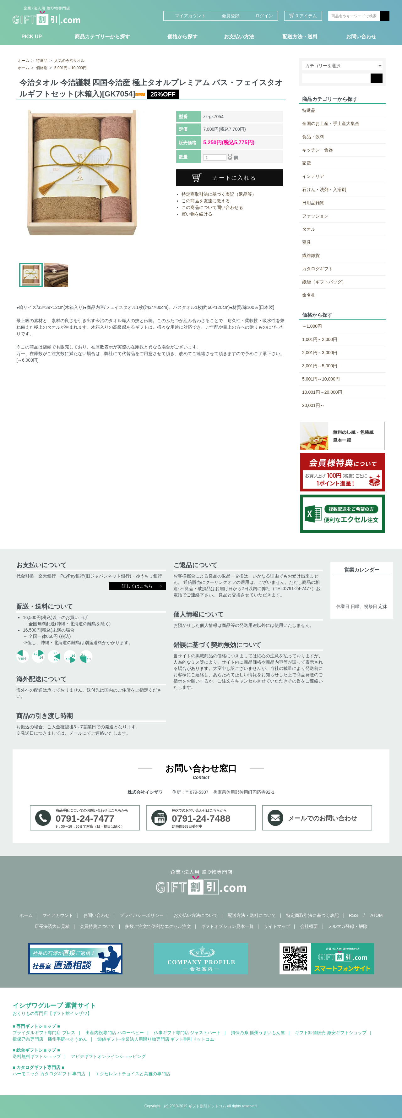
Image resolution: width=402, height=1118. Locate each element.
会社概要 (309, 926)
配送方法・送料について (252, 915)
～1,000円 (312, 326)
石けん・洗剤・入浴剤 (324, 189)
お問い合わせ (361, 36)
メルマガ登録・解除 (347, 926)
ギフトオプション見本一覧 (227, 926)
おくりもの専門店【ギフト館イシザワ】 (52, 1013)
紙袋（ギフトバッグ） (324, 281)
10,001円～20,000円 (322, 392)
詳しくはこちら (137, 586)
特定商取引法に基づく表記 (312, 915)
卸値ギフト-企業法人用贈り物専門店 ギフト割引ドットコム (156, 1039)
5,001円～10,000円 (70, 68)
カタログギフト (317, 268)
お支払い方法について (196, 915)
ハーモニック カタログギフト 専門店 (49, 1073)
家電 (306, 163)
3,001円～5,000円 (319, 365)
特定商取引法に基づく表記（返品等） (219, 194)
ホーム (23, 60)
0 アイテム (303, 15)
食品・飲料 (313, 136)
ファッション (315, 215)
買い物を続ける (197, 213)
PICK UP (31, 36)
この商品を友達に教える (206, 200)
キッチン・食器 (317, 149)
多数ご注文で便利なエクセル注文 (158, 926)
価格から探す (182, 36)
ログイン (261, 15)
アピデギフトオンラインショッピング (108, 1056)
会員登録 (227, 15)
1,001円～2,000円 (319, 339)
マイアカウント (187, 15)
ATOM (376, 915)
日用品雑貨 (313, 202)
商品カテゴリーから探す (102, 36)
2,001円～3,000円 (319, 352)
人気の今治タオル (69, 60)
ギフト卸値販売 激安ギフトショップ (331, 1032)
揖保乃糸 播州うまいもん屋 (258, 1032)
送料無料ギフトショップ (37, 1056)
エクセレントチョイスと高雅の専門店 (132, 1073)
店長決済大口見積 (52, 926)
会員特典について (97, 926)
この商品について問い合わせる (212, 207)
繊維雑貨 (311, 255)
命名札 (308, 295)
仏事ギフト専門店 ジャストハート (187, 1032)
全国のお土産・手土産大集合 (330, 123)
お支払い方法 (239, 36)
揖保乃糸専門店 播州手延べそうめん (50, 1039)
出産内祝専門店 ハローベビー (114, 1032)
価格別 (41, 68)
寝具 (306, 242)
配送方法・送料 (300, 36)
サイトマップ (277, 926)
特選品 (41, 60)
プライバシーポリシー (142, 915)
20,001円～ (313, 405)
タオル (308, 229)
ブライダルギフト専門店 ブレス (44, 1032)
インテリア (313, 176)
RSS (353, 915)
